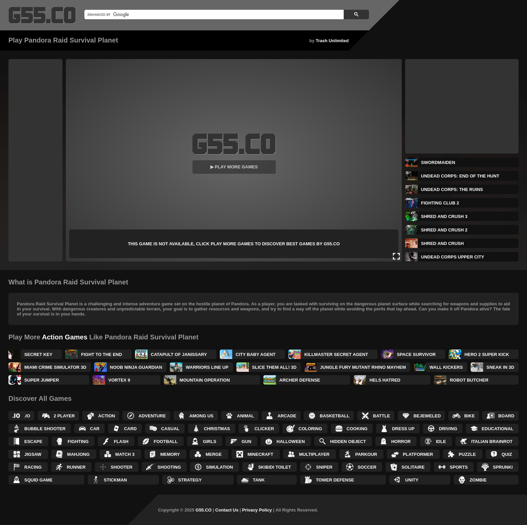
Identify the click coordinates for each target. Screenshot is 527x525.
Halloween (290, 441)
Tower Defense (335, 479)
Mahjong (78, 454)
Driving (448, 428)
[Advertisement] (35, 160)
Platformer (418, 454)
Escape (33, 441)
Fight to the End (101, 354)
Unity (411, 479)
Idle (441, 441)
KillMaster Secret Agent (336, 354)
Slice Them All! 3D (274, 367)
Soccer (367, 467)
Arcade (287, 415)
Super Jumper (41, 380)
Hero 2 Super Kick (487, 354)
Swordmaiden (438, 162)
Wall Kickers (446, 367)
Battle (381, 415)
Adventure (152, 415)
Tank (259, 479)
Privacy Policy (257, 510)
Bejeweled (427, 415)
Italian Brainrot (492, 441)
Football (166, 441)
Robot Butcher (469, 380)
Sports (459, 467)
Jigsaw (33, 454)
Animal (245, 415)
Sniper (324, 467)
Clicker (264, 428)
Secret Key (38, 354)
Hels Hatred (384, 380)
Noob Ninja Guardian (136, 367)
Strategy (190, 479)
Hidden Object (348, 441)
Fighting (78, 441)
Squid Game (38, 479)
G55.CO (203, 510)
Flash (121, 441)
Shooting (169, 467)
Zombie (478, 479)
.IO (27, 415)
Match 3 (125, 454)
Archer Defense (299, 380)
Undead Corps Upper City (452, 256)
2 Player (64, 415)
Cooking (357, 428)
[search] (213, 14)
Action (106, 415)
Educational (497, 428)
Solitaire (412, 467)
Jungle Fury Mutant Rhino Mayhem (363, 367)
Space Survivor (416, 354)
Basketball (334, 415)
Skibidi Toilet (274, 467)
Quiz (507, 454)
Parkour (366, 454)
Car (95, 428)
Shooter (121, 467)
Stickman (115, 479)
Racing (33, 467)
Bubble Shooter (44, 428)
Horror (401, 441)
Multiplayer (314, 454)
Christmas (217, 428)
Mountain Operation (205, 380)
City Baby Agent (255, 354)
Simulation (219, 467)
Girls (209, 441)
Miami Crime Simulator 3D (55, 367)
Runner (76, 467)
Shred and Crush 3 (444, 216)
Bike (469, 415)
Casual (170, 428)
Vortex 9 (119, 380)
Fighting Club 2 (440, 202)
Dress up (403, 428)
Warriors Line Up (207, 367)
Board (506, 415)
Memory (170, 454)
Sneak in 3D (500, 367)
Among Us (201, 415)
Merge (214, 454)
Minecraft (260, 454)
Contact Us (227, 510)
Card (130, 428)
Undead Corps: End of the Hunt (460, 175)
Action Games (64, 337)
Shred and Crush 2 (444, 229)
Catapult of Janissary (179, 354)
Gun (246, 441)
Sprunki (503, 467)
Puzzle (467, 454)
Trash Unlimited (332, 40)
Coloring (310, 428)
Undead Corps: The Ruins (452, 189)
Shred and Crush (442, 243)
